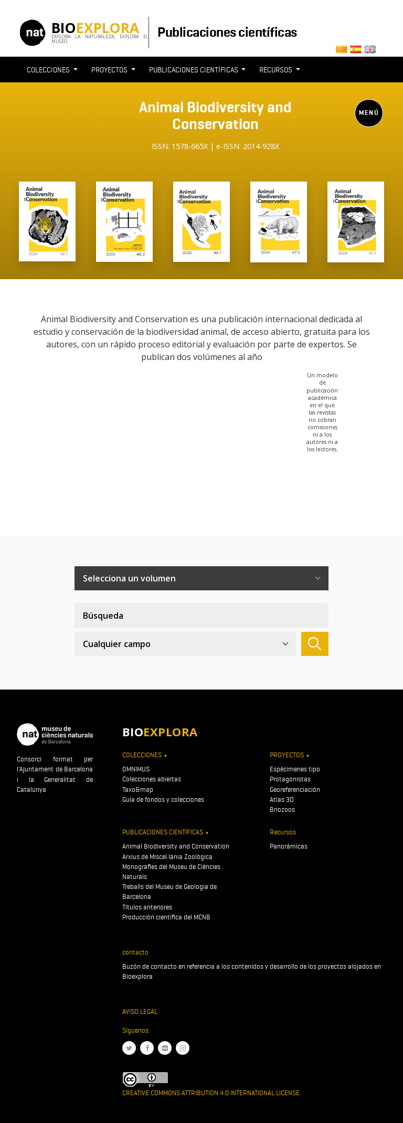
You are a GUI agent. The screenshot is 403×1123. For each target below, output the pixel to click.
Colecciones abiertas (151, 779)
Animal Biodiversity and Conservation (175, 846)
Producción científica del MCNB (166, 917)
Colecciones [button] (49, 70)
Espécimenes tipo (295, 769)
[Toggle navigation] (215, 159)
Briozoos (282, 809)
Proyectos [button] (110, 70)
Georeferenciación (295, 789)
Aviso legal (139, 1011)
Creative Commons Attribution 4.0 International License (211, 1093)
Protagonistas (290, 779)
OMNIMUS (136, 769)
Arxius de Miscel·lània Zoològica (167, 857)
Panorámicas (288, 846)
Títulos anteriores (147, 907)
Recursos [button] (276, 70)
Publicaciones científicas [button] (194, 70)
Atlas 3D (282, 799)
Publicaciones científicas (226, 32)
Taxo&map (137, 789)
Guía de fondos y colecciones (163, 799)
